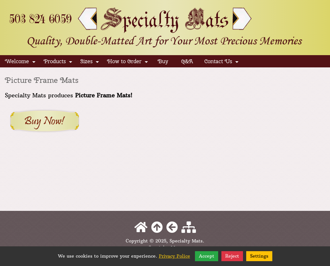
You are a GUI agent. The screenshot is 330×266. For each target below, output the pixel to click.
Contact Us (221, 62)
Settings (259, 256)
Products (58, 62)
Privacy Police (174, 256)
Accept (206, 256)
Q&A (187, 61)
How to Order (128, 62)
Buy (163, 61)
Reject (232, 256)
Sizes (90, 62)
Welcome (20, 62)
